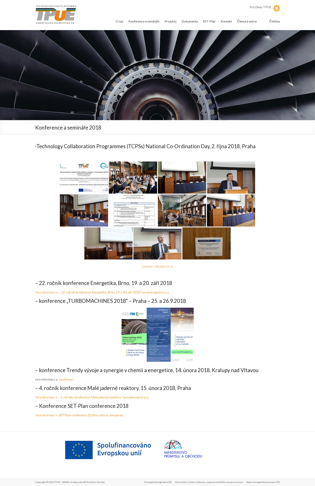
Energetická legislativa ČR (158, 482)
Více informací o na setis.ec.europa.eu (79, 415)
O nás (119, 21)
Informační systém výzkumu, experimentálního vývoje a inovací (209, 482)
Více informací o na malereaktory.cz (92, 397)
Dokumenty (190, 21)
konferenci (66, 379)
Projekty (171, 21)
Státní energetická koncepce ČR (263, 482)
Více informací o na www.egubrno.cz (102, 292)
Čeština (274, 21)
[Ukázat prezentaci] (157, 266)
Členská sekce (247, 21)
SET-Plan (209, 21)
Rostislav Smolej (95, 482)
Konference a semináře (144, 21)
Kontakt (226, 21)
